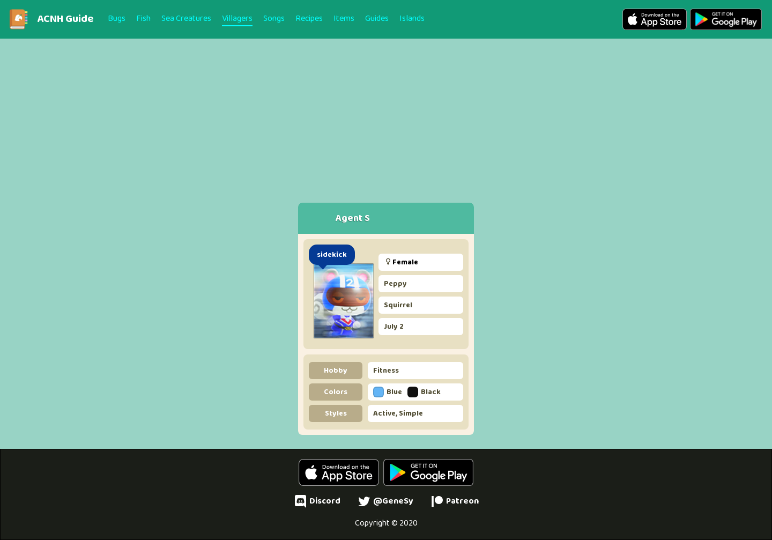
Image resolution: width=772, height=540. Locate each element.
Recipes (309, 18)
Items (343, 18)
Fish (143, 18)
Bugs (116, 18)
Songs (274, 18)
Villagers (237, 18)
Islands (412, 18)
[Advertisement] (386, 114)
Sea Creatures (186, 18)
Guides (377, 18)
